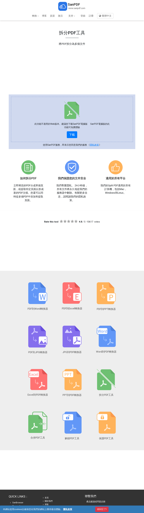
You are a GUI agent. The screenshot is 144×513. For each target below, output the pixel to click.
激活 (60, 15)
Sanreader (16, 486)
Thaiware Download (20, 492)
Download (15, 496)
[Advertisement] (72, 65)
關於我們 (48, 481)
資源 (52, 15)
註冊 (91, 15)
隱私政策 (94, 145)
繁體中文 (105, 15)
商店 (46, 488)
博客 (44, 15)
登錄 (83, 15)
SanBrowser (16, 482)
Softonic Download (19, 489)
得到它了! (102, 509)
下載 (72, 134)
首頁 (46, 477)
